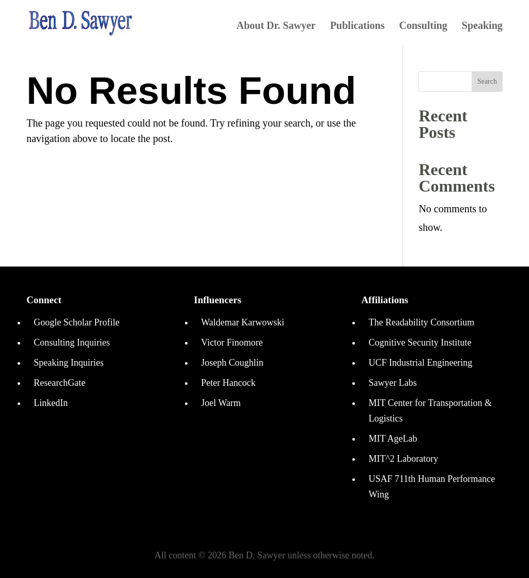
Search (487, 81)
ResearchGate (59, 383)
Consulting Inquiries (72, 342)
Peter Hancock (228, 383)
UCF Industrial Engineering (420, 362)
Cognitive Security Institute (419, 342)
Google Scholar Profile (76, 322)
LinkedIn (51, 403)
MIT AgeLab (392, 438)
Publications (357, 26)
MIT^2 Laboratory (403, 459)
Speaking (482, 26)
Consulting (423, 26)
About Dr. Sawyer (276, 26)
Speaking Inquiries (68, 362)
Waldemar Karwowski (242, 322)
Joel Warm (221, 403)
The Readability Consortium (421, 322)
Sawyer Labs (392, 383)
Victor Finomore (231, 342)
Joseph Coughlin (232, 362)
